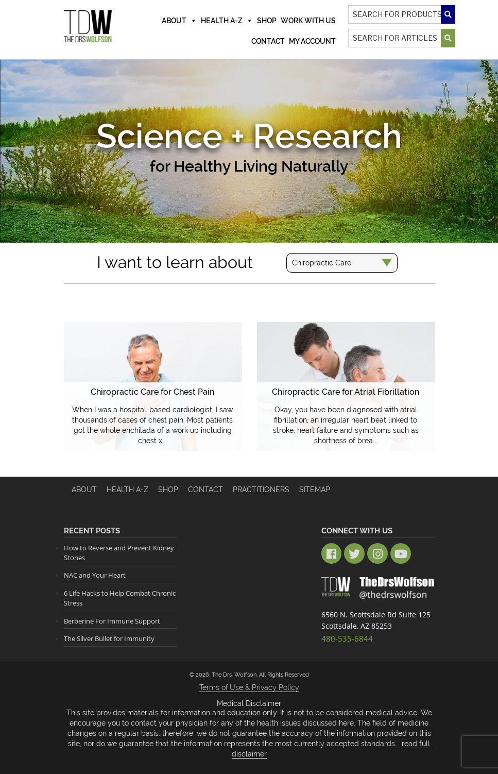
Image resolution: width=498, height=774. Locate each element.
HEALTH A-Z (127, 489)
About (179, 20)
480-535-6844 (344, 637)
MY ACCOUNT (312, 41)
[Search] (401, 14)
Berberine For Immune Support (112, 620)
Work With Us (308, 20)
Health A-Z (227, 20)
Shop (267, 20)
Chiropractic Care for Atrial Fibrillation (346, 392)
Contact (268, 41)
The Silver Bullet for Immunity (109, 638)
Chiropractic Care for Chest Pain (152, 392)
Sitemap (314, 489)
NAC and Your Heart (95, 575)
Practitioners (261, 489)
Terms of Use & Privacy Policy (249, 687)
